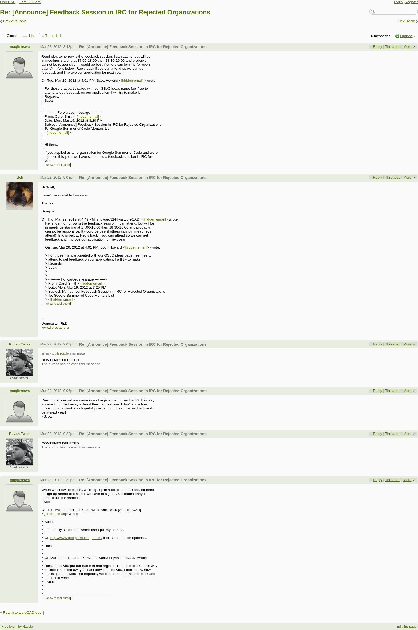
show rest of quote (58, 164)
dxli (20, 177)
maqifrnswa (20, 47)
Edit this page (406, 626)
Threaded (53, 36)
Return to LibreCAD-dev (22, 613)
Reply (377, 47)
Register (411, 2)
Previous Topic (14, 21)
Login (398, 2)
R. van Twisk (19, 344)
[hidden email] (132, 80)
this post (60, 353)
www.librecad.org (55, 327)
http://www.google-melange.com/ (76, 538)
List (32, 36)
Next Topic (406, 21)
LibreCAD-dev (30, 2)
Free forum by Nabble (17, 626)
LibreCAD (7, 2)
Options (406, 36)
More (407, 47)
